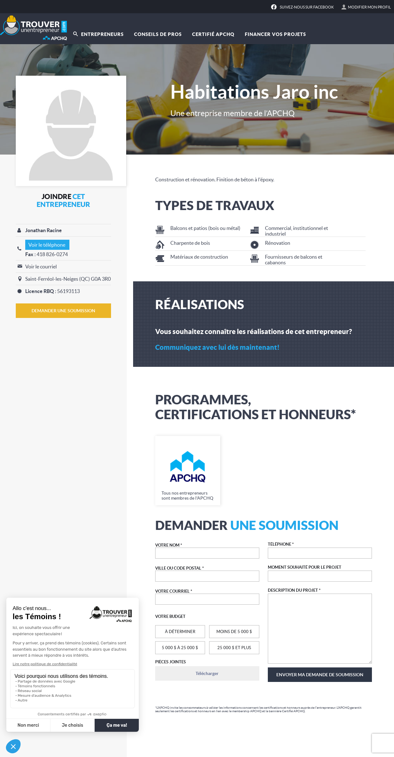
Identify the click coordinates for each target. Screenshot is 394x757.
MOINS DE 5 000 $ (234, 631)
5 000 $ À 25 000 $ (180, 647)
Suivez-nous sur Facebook (307, 7)
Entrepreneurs (98, 34)
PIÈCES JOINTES (170, 662)
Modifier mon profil (369, 7)
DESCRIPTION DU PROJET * (294, 590)
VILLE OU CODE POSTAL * (179, 568)
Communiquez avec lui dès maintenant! (217, 347)
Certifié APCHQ (213, 34)
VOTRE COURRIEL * (173, 591)
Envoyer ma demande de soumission (319, 674)
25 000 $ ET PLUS (234, 647)
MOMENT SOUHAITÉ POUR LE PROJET (304, 567)
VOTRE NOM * (168, 545)
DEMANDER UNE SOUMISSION (63, 310)
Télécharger (207, 673)
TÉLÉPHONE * (281, 544)
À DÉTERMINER (180, 631)
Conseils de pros (158, 34)
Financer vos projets (275, 34)
